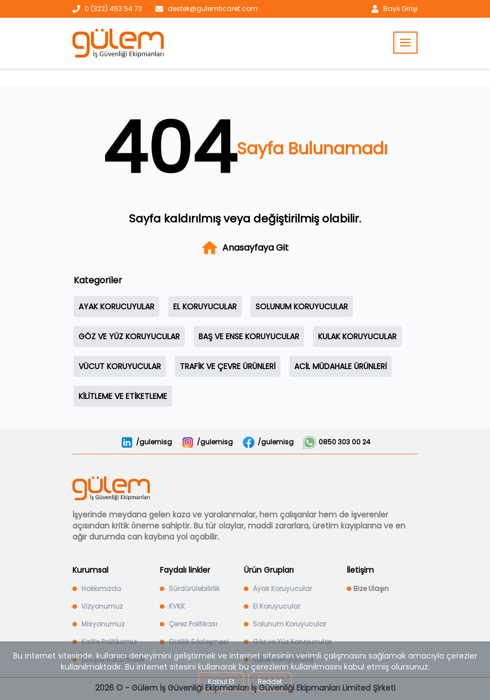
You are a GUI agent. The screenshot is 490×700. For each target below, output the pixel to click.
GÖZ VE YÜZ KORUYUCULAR (129, 336)
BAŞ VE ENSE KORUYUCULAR (249, 336)
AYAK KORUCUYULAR (116, 306)
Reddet (270, 681)
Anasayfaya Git (245, 248)
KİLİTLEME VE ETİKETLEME (123, 396)
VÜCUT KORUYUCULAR (120, 366)
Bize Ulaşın (371, 588)
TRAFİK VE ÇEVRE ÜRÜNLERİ (227, 366)
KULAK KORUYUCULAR (357, 336)
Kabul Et (221, 681)
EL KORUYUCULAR (205, 306)
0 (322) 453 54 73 (113, 8)
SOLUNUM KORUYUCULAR (302, 306)
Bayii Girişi (400, 8)
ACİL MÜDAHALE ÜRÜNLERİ (340, 366)
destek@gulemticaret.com (213, 8)
